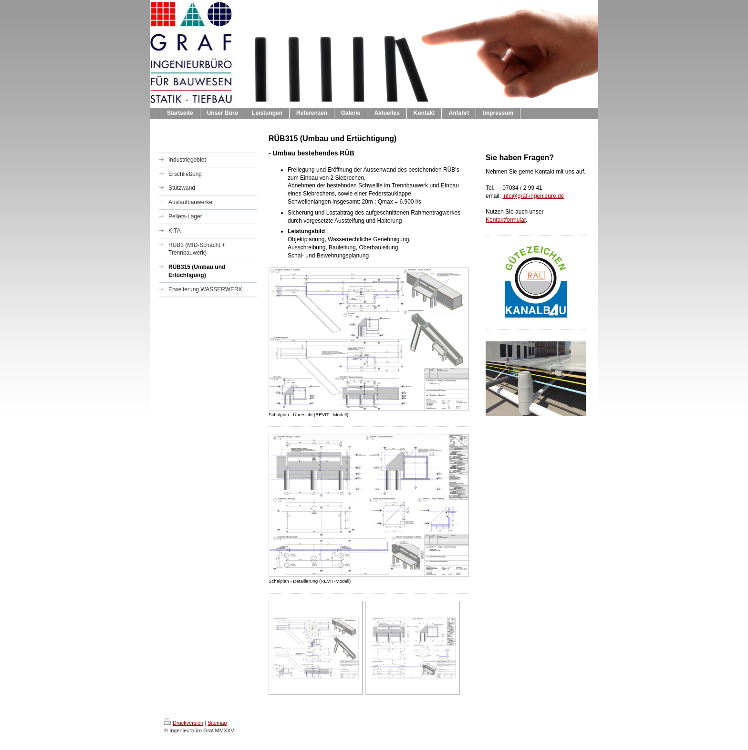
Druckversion (183, 723)
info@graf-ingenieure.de (533, 196)
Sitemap (217, 723)
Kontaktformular (506, 219)
